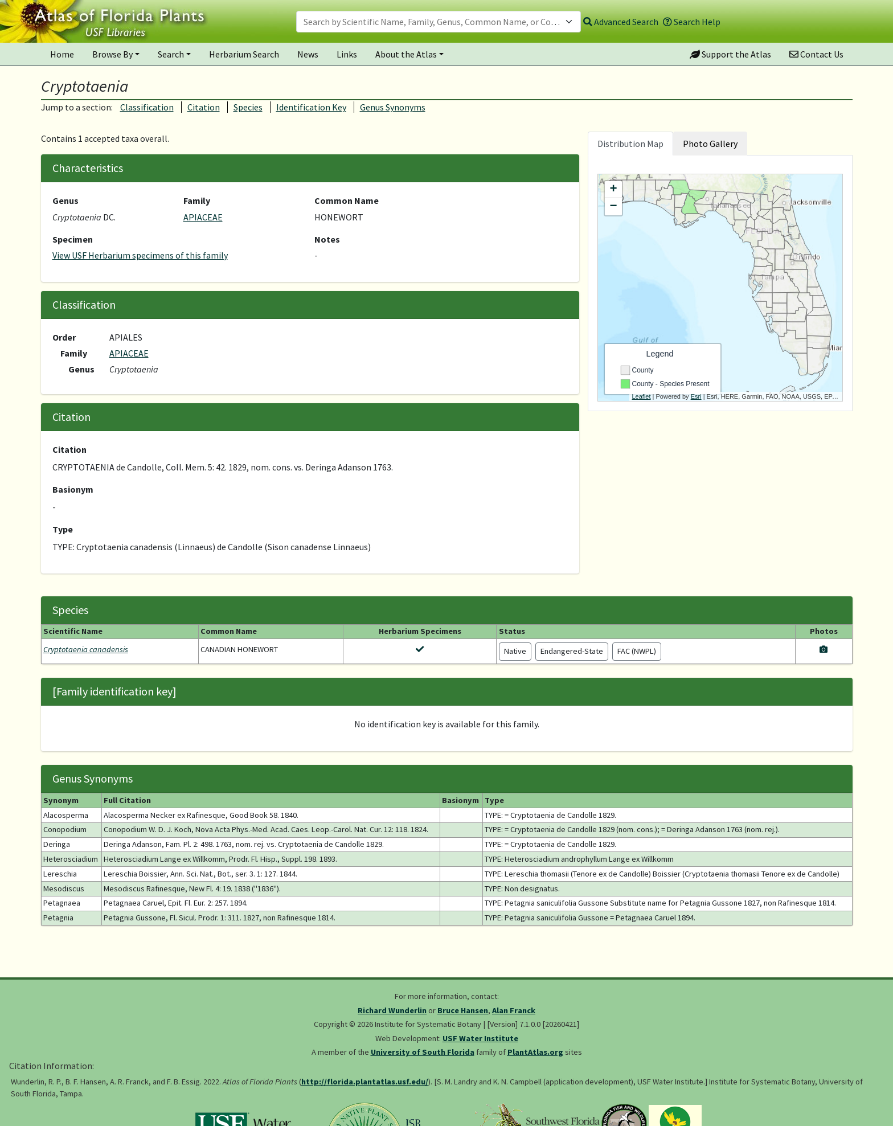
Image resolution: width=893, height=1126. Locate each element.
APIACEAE (203, 217)
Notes (327, 239)
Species (248, 107)
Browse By (112, 54)
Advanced (620, 21)
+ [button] (613, 189)
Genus (65, 200)
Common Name (346, 200)
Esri (696, 396)
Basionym (72, 489)
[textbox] (432, 21)
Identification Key (311, 107)
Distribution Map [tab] (630, 143)
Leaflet (641, 396)
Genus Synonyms (392, 107)
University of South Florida (422, 1052)
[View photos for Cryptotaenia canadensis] (824, 649)
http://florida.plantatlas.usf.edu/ (364, 1081)
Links (347, 54)
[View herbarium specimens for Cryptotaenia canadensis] (420, 649)
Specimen (72, 239)
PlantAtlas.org (535, 1052)
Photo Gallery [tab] (710, 143)
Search (171, 54)
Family (196, 200)
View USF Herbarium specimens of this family (140, 255)
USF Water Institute (480, 1038)
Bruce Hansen (462, 1010)
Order (64, 337)
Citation (203, 107)
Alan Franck (513, 1010)
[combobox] (438, 21)
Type (62, 529)
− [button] (613, 206)
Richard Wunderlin (392, 1010)
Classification (147, 107)
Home (62, 54)
